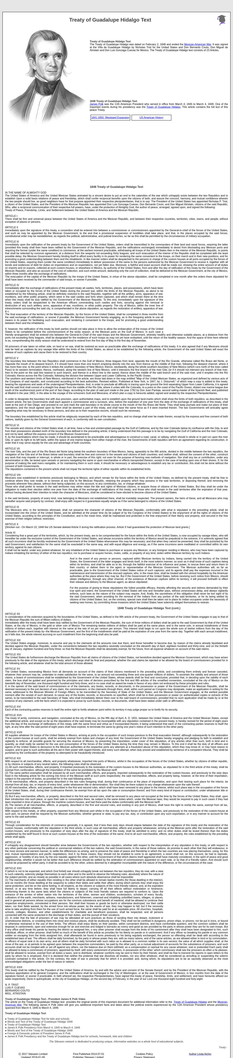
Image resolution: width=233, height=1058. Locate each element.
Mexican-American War (197, 44)
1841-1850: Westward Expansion (110, 117)
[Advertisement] (159, 74)
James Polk (96, 104)
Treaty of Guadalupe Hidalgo (163, 107)
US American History (151, 117)
